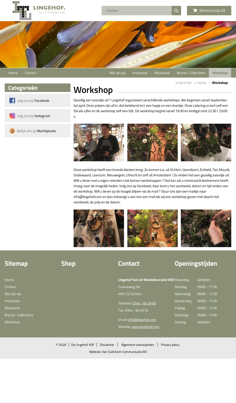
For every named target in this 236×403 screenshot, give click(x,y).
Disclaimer (107, 344)
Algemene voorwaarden (137, 344)
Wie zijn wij (117, 72)
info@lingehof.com (142, 319)
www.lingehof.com (145, 326)
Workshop (220, 72)
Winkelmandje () (209, 10)
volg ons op (33, 100)
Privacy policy (170, 344)
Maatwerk (162, 72)
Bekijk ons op (36, 131)
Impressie (139, 72)
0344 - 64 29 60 (144, 303)
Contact (30, 72)
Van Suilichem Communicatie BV (124, 351)
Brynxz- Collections (191, 72)
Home (13, 72)
